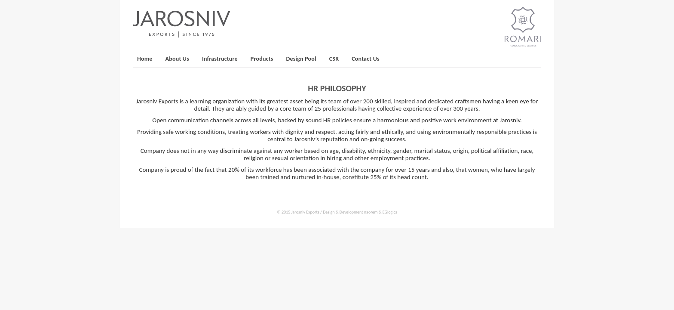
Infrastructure (220, 58)
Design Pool (301, 58)
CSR (334, 58)
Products (262, 58)
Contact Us (366, 58)
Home (145, 58)
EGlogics (390, 212)
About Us (177, 58)
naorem (371, 212)
